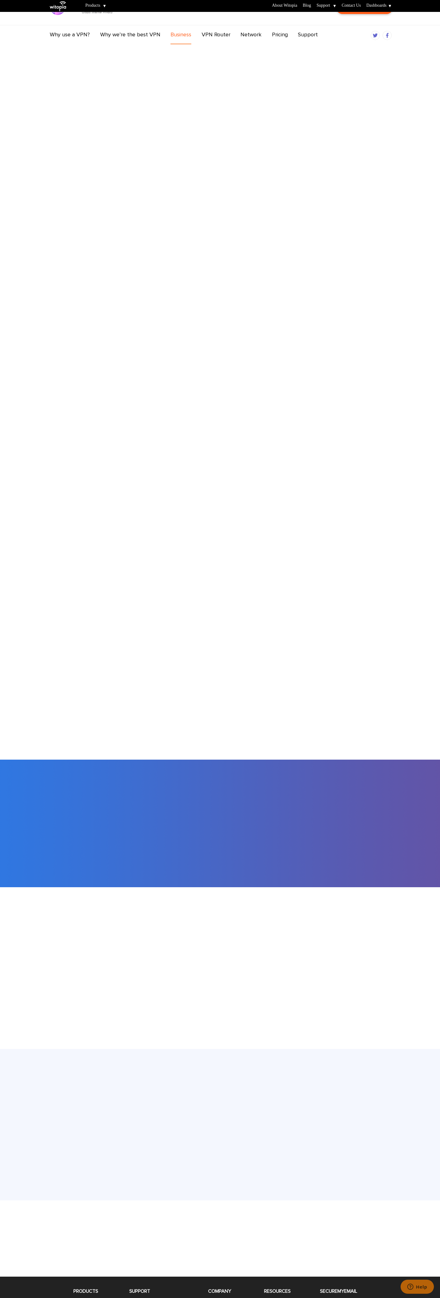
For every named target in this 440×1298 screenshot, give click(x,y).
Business (180, 46)
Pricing (280, 46)
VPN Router (216, 46)
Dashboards (376, 6)
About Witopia (284, 6)
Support (323, 6)
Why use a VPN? (70, 46)
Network (251, 46)
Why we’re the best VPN (130, 46)
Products (92, 6)
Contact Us (351, 6)
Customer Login (364, 24)
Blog (307, 6)
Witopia (60, 2)
